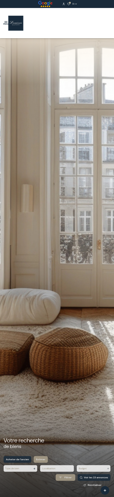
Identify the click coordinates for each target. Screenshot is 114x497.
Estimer (40, 462)
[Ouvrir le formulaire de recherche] (65, 481)
